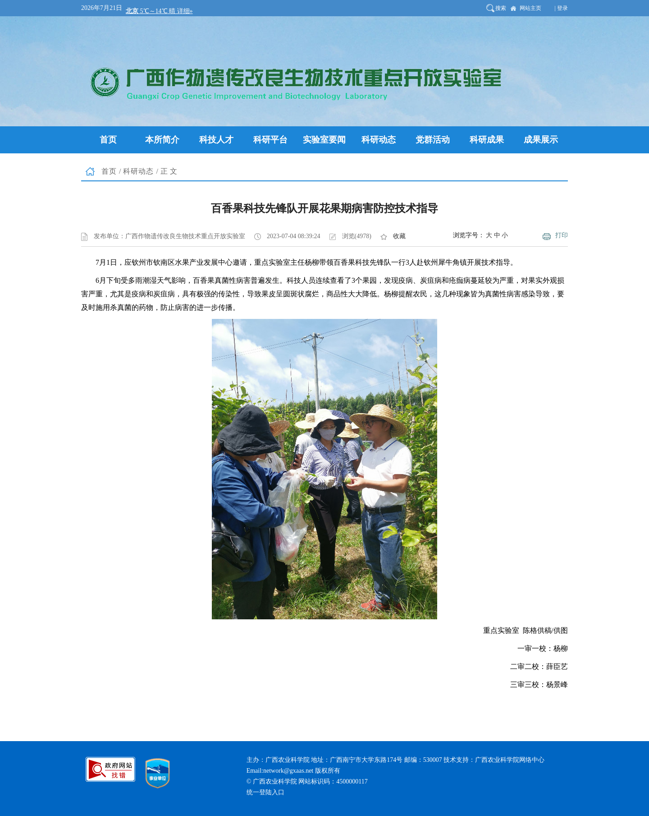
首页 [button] (108, 139)
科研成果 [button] (487, 139)
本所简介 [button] (162, 139)
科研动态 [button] (378, 139)
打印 (561, 235)
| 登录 (561, 8)
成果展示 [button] (541, 139)
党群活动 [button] (433, 139)
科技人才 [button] (216, 139)
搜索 (500, 8)
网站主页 (530, 8)
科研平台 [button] (270, 139)
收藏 (399, 236)
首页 (109, 171)
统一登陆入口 (265, 792)
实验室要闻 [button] (324, 139)
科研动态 (138, 171)
